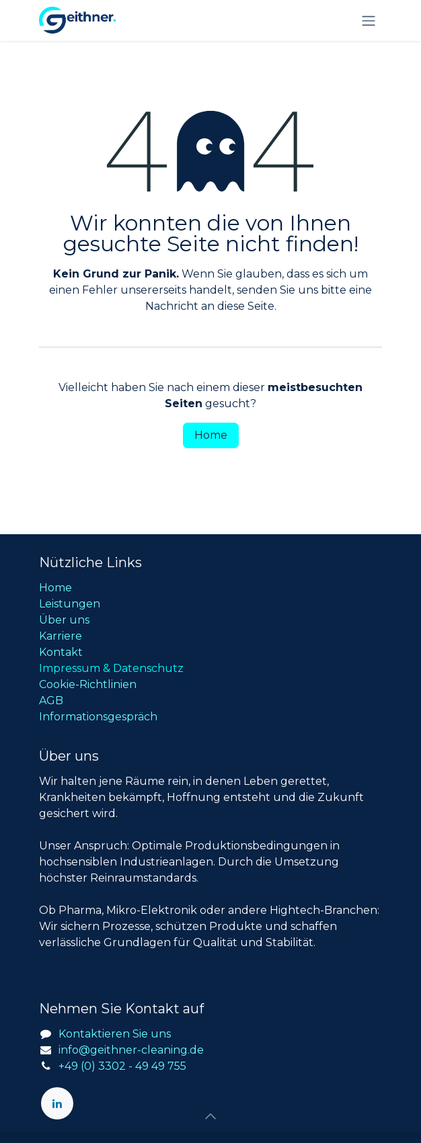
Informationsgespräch (98, 716)
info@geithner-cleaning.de (131, 1050)
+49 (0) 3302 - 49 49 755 (122, 1066)
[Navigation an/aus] (368, 20)
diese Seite (245, 306)
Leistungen (69, 603)
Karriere (60, 636)
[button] (210, 1116)
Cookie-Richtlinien (88, 684)
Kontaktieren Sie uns (115, 1033)
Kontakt (61, 652)
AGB (51, 700)
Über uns (64, 619)
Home (210, 435)
